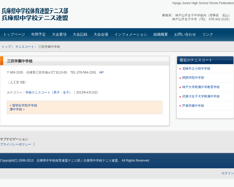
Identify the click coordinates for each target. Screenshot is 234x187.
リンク (207, 34)
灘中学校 (16, 109)
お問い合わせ (185, 34)
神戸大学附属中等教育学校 (201, 87)
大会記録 (80, 34)
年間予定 (38, 34)
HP (101, 72)
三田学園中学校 (19, 61)
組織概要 (160, 34)
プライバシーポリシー (15, 144)
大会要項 (59, 34)
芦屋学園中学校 (193, 106)
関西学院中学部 (193, 77)
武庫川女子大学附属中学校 (201, 96)
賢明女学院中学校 (24, 105)
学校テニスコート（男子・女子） (48, 92)
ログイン (228, 173)
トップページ (14, 34)
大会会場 (101, 34)
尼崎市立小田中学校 (196, 68)
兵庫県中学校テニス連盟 (36, 14)
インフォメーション (130, 34)
